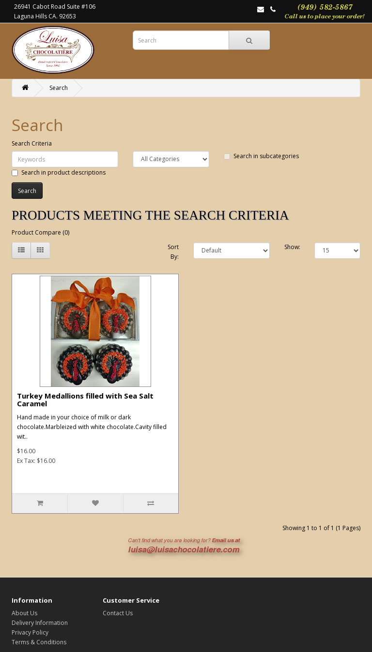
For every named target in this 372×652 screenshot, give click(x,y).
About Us (24, 613)
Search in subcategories (261, 156)
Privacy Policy (30, 632)
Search (58, 88)
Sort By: (173, 252)
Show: (292, 247)
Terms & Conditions (39, 642)
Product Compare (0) (40, 232)
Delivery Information (40, 623)
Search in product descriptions (59, 172)
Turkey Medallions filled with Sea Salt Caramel (85, 400)
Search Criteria (32, 143)
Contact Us (118, 613)
